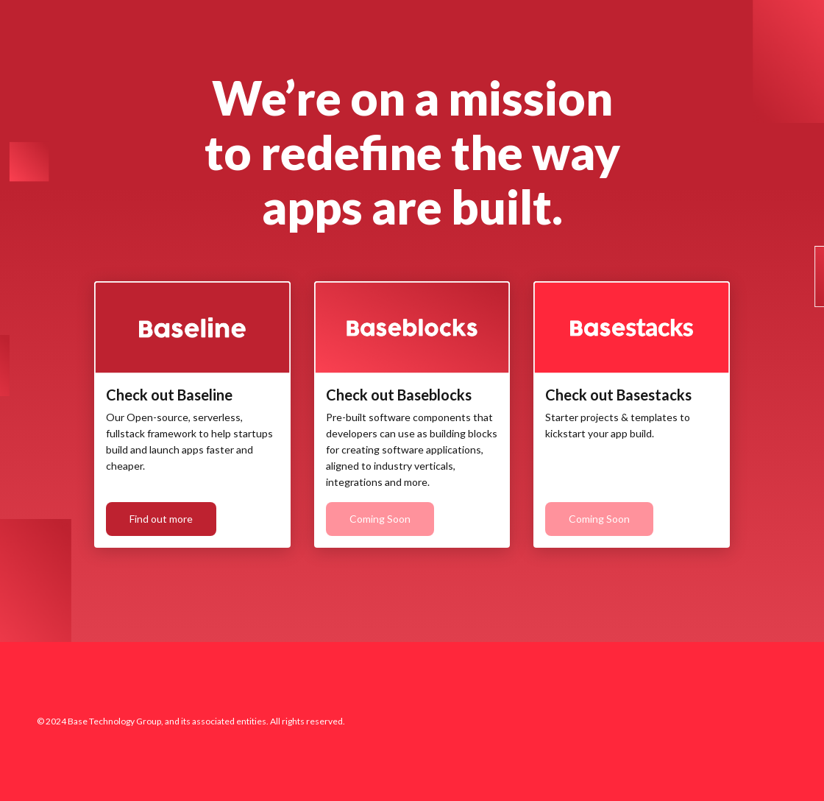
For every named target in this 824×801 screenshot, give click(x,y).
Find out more (161, 518)
